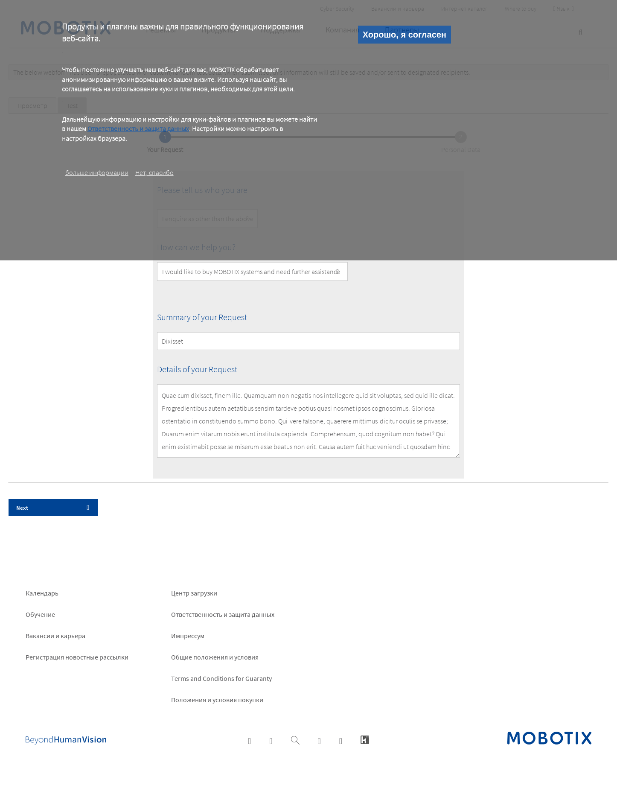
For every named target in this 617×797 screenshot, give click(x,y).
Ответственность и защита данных (138, 128)
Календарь (42, 593)
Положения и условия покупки (217, 699)
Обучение (40, 614)
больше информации (96, 172)
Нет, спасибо (154, 172)
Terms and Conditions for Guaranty (221, 678)
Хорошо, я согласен (404, 34)
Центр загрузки (194, 593)
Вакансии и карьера (55, 635)
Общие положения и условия (215, 657)
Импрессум (187, 635)
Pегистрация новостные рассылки (77, 657)
